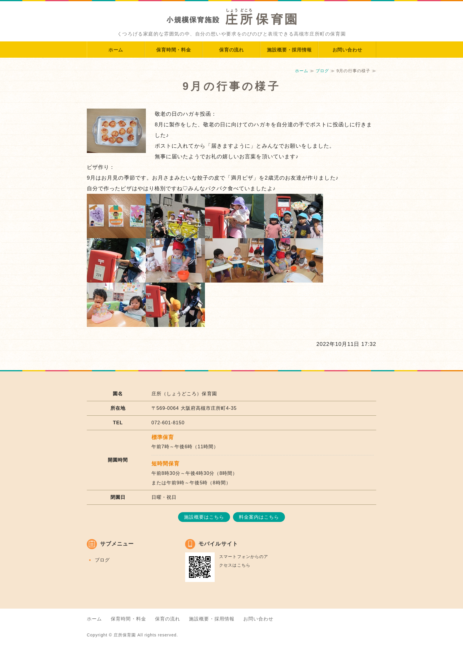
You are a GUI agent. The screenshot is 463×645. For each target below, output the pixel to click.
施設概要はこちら (204, 517)
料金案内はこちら (259, 517)
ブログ (322, 70)
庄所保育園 (125, 635)
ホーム (115, 49)
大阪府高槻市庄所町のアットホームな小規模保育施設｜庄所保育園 (231, 13)
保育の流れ (231, 49)
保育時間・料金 (173, 49)
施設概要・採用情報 (289, 49)
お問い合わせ (347, 49)
